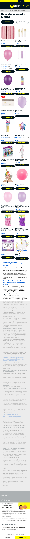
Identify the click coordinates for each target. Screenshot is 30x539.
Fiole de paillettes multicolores (20, 89)
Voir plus (22, 258)
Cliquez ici (21, 1)
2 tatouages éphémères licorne (7, 111)
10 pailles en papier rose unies (7, 41)
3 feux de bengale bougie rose (6, 134)
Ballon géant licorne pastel (20, 253)
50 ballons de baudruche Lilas (19, 111)
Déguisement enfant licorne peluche (21, 160)
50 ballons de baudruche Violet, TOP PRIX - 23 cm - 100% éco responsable (21, 230)
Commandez (8, 46)
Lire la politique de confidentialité (9, 524)
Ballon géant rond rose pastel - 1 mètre (21, 183)
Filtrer (7, 21)
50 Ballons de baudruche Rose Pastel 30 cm (7, 206)
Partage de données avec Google (10, 529)
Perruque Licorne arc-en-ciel (7, 183)
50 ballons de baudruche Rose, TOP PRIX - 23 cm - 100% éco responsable (7, 230)
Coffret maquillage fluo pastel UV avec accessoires (7, 160)
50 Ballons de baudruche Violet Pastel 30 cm (22, 206)
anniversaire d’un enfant (15, 331)
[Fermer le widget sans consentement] (7, 503)
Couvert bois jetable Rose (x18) (20, 41)
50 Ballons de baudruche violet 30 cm (7, 89)
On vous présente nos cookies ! (10, 530)
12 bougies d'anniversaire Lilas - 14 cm (21, 64)
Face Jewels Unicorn (6, 253)
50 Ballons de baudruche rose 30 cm (7, 63)
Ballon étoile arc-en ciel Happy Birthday (21, 134)
